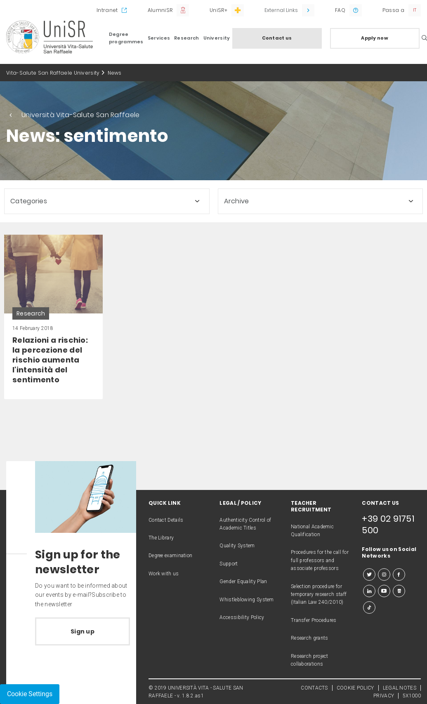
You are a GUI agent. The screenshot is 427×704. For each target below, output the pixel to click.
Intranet (107, 10)
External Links (281, 10)
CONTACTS (314, 688)
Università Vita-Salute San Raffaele (80, 115)
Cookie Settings (29, 694)
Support (228, 564)
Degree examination (170, 555)
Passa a (393, 10)
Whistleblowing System (246, 600)
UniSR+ (218, 10)
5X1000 (412, 696)
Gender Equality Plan (243, 581)
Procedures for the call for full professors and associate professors (320, 560)
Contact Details (166, 520)
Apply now (374, 38)
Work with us (164, 574)
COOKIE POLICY (355, 688)
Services (159, 38)
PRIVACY (383, 696)
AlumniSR (160, 10)
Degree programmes (126, 38)
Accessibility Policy (241, 617)
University (216, 38)
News (115, 72)
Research (186, 38)
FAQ (340, 10)
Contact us (277, 38)
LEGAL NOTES (399, 688)
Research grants (309, 638)
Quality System (237, 546)
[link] (53, 317)
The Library (161, 538)
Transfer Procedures (314, 620)
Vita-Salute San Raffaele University (53, 72)
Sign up (82, 631)
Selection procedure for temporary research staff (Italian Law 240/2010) (319, 594)
